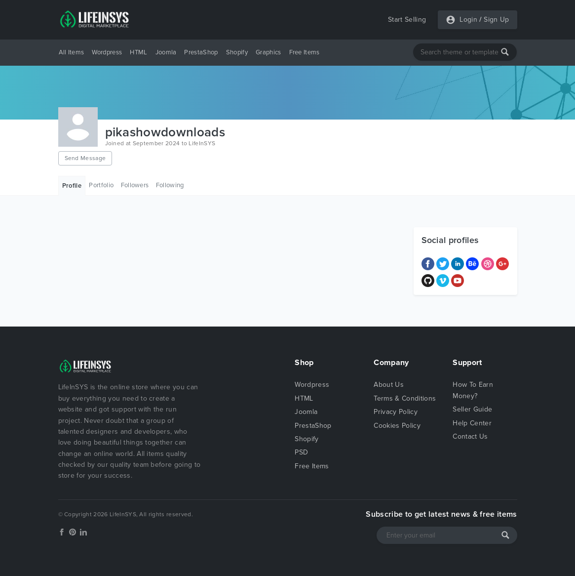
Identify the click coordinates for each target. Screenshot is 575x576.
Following (170, 185)
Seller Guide (472, 409)
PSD (301, 452)
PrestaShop (201, 52)
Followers (135, 185)
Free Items (304, 52)
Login (468, 19)
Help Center (472, 423)
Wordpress (107, 52)
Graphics (268, 52)
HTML (138, 52)
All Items (71, 52)
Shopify (237, 52)
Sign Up (496, 19)
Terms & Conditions (405, 398)
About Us (389, 384)
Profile (71, 186)
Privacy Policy (395, 412)
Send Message (85, 158)
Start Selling (407, 19)
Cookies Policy (397, 425)
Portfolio (101, 185)
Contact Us (470, 436)
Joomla (166, 52)
